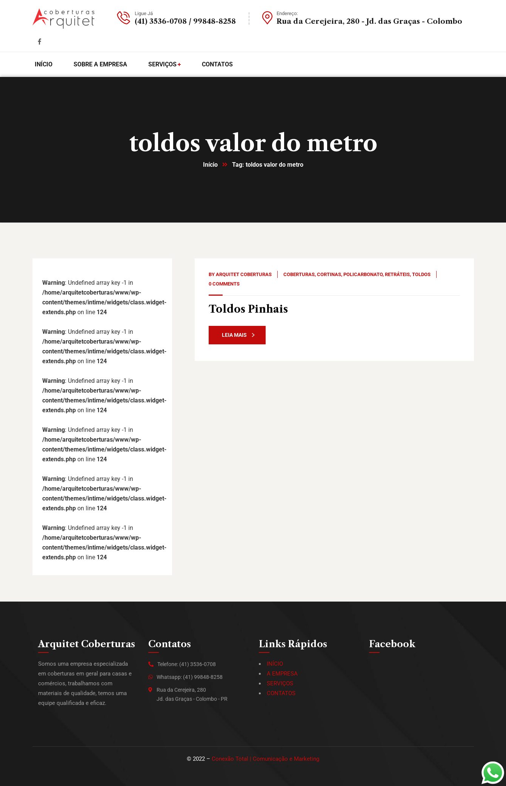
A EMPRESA (282, 673)
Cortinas (329, 274)
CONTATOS (281, 693)
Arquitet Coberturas (244, 274)
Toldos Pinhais (248, 309)
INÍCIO (275, 663)
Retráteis (397, 274)
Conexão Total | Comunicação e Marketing (265, 758)
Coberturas (299, 274)
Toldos (421, 274)
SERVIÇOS (280, 683)
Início (210, 164)
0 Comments (224, 284)
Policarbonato (363, 274)
